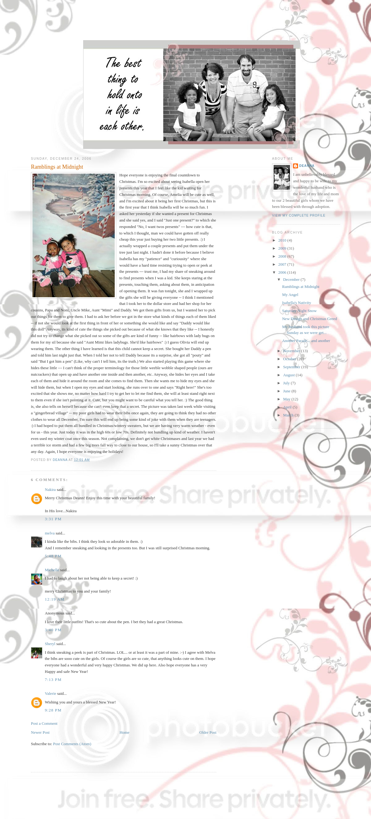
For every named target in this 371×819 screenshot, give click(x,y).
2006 (282, 272)
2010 (282, 240)
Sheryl (50, 643)
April (288, 407)
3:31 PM (53, 519)
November (292, 350)
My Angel (290, 294)
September (292, 367)
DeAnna (306, 165)
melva (50, 533)
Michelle (52, 570)
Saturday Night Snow (299, 310)
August (289, 375)
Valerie (50, 693)
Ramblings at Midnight (300, 286)
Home (125, 732)
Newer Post (40, 732)
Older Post (207, 732)
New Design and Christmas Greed (309, 318)
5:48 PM (53, 556)
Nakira (50, 489)
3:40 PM (53, 629)
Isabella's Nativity (296, 302)
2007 (282, 264)
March (289, 415)
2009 (282, 248)
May (287, 399)
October (290, 359)
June (287, 391)
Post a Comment (44, 723)
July (287, 383)
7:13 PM (53, 679)
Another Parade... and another (306, 340)
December (292, 279)
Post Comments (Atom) (72, 743)
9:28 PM (53, 710)
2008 (282, 256)
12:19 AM (55, 599)
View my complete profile (299, 215)
